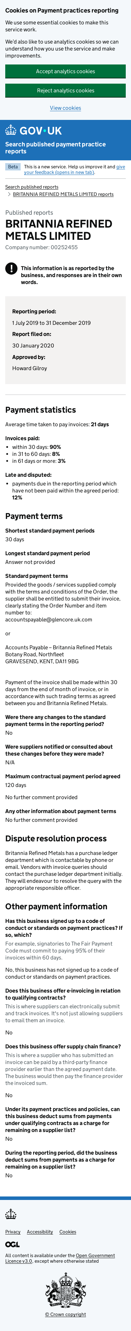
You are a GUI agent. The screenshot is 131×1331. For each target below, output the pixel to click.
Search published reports (31, 187)
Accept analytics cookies (65, 71)
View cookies (65, 108)
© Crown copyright (65, 1314)
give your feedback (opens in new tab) (74, 169)
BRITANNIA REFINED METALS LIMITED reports (63, 194)
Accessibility (40, 1232)
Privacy (13, 1232)
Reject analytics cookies (65, 90)
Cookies (67, 1232)
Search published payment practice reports (55, 148)
